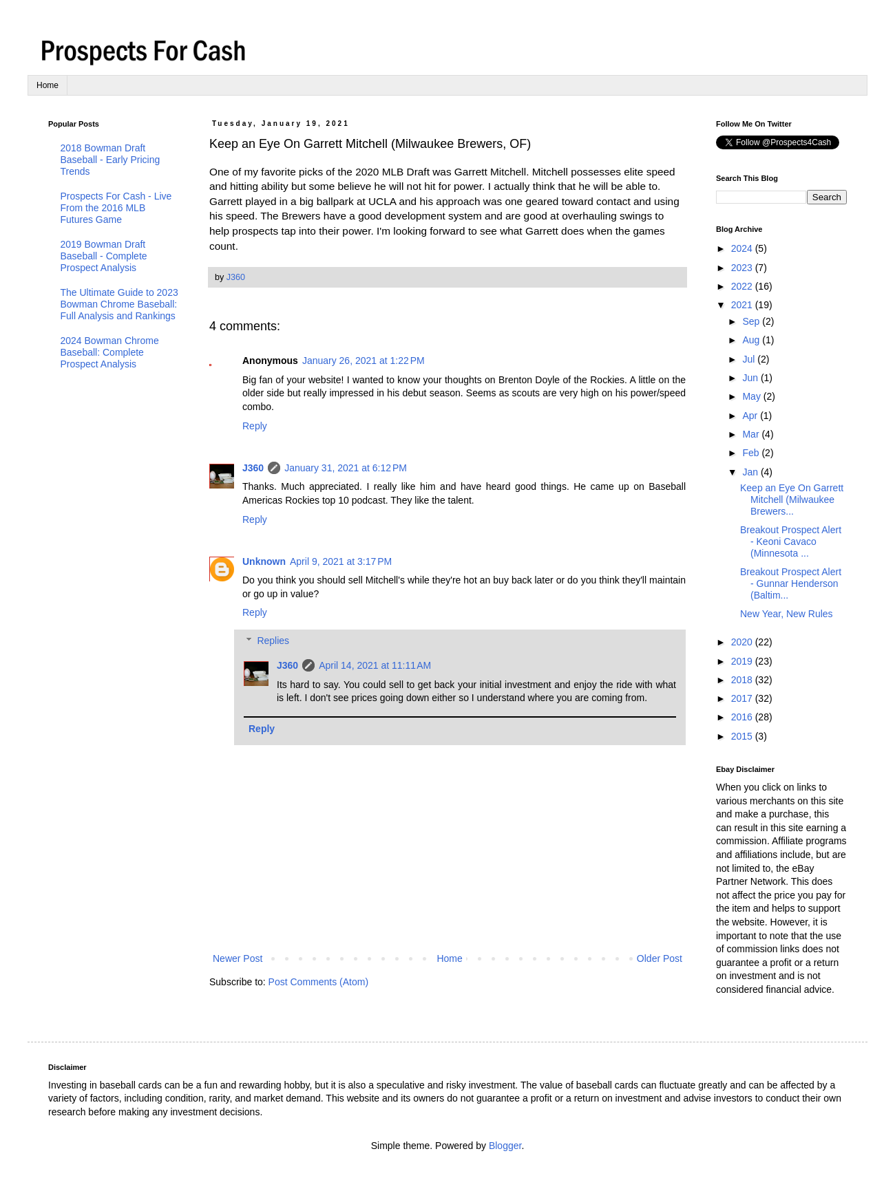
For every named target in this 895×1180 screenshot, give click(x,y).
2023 (743, 267)
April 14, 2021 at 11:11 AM (375, 665)
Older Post (659, 958)
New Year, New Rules (786, 613)
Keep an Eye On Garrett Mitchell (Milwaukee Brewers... (791, 499)
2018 (743, 679)
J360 (253, 467)
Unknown (264, 561)
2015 (743, 736)
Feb (751, 452)
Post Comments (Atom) (318, 981)
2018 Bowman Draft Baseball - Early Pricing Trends (110, 159)
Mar (751, 434)
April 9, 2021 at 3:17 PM (341, 561)
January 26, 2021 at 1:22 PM (363, 360)
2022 (743, 286)
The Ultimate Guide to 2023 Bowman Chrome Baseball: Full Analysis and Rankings (119, 304)
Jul (749, 359)
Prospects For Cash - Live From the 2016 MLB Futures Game (116, 208)
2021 (743, 304)
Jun (751, 377)
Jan (751, 472)
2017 (743, 698)
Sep (752, 321)
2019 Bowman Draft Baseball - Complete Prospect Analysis (104, 256)
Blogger (505, 1145)
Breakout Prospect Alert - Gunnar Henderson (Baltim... (790, 583)
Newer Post (237, 958)
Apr (751, 415)
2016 (743, 716)
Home (47, 85)
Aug (752, 339)
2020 (743, 641)
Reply (254, 425)
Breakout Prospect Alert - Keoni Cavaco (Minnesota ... (790, 541)
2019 (743, 661)
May (752, 396)
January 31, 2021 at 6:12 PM (345, 467)
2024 (743, 248)
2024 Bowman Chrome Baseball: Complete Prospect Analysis (110, 352)
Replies (273, 640)
